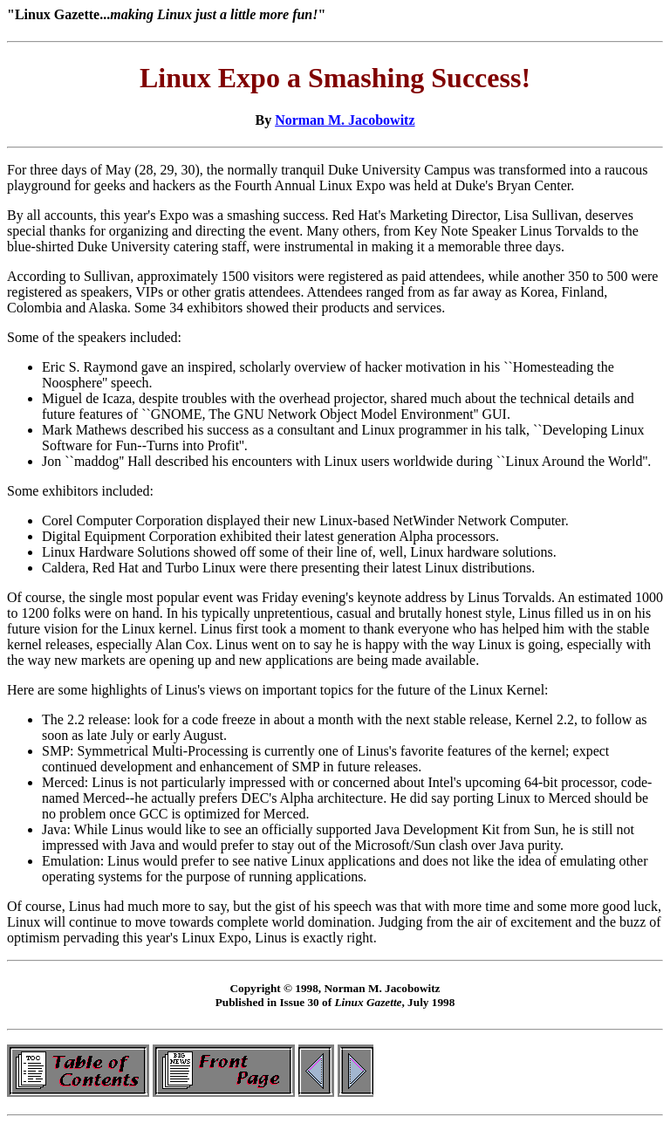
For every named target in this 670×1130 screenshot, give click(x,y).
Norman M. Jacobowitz (344, 120)
